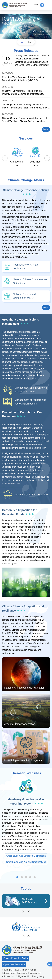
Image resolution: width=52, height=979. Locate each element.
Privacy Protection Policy (15, 958)
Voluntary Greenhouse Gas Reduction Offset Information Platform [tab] (22, 877)
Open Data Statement (14, 964)
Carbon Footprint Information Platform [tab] (30, 877)
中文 (36, 5)
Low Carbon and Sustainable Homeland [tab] (26, 877)
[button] (42, 5)
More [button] (46, 307)
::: (30, 5)
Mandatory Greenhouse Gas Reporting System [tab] (17, 877)
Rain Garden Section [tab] (34, 877)
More (46, 129)
